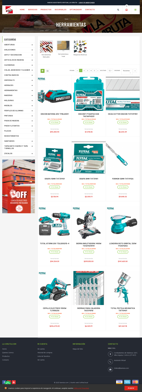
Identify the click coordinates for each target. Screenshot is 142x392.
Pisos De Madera (11, 121)
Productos (6, 356)
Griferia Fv (9, 80)
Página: (72, 70)
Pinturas (8, 116)
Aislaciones (9, 50)
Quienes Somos (8, 352)
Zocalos (8, 153)
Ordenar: (117, 70)
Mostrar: (103, 70)
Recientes (126, 71)
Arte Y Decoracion (13, 55)
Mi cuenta (41, 349)
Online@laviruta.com (121, 368)
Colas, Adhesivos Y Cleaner (17, 70)
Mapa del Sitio (78, 349)
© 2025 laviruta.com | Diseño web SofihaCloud (71, 382)
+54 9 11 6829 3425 (87, 2)
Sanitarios (9, 141)
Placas (7, 131)
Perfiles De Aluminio (13, 111)
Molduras (9, 100)
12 (110, 71)
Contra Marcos (11, 75)
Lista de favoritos (43, 356)
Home (66, 19)
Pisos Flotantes (12, 126)
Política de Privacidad (81, 388)
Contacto (5, 360)
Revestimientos (11, 136)
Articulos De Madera (14, 60)
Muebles (8, 106)
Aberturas (9, 45)
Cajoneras (9, 65)
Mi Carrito (41, 360)
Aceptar (131, 388)
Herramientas (10, 90)
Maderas (8, 95)
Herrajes (8, 85)
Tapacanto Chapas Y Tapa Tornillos (16, 147)
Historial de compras (44, 352)
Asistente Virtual (120, 360)
